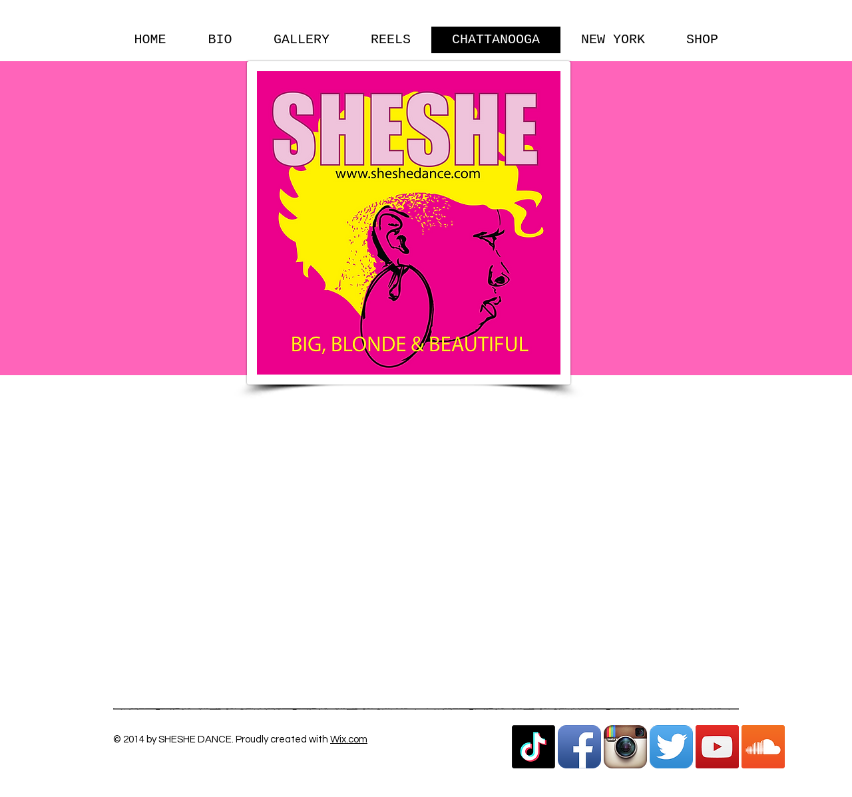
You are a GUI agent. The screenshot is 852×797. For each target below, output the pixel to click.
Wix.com (348, 739)
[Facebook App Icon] (579, 746)
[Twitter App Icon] (671, 746)
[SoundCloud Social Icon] (763, 746)
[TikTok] (533, 746)
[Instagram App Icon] (625, 746)
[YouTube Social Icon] (717, 746)
